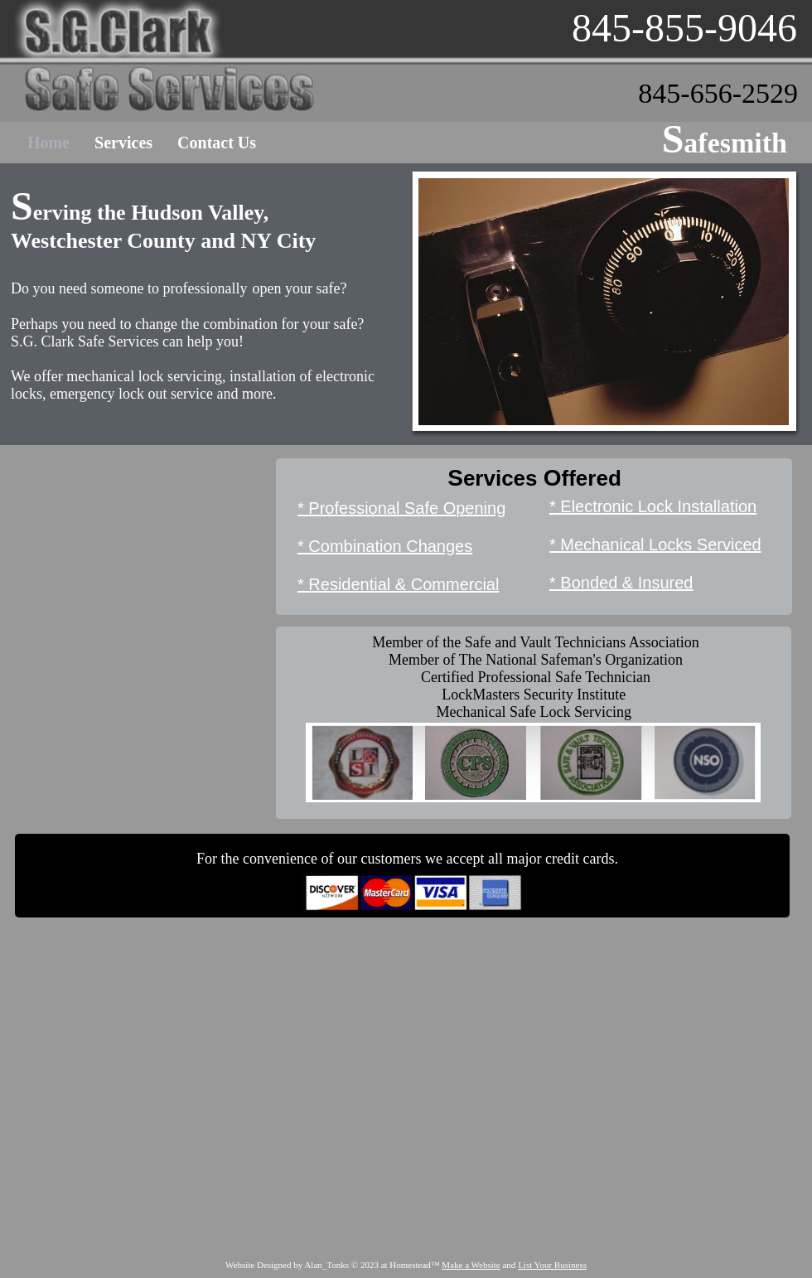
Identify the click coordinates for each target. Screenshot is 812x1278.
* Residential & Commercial (398, 584)
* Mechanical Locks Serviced (655, 544)
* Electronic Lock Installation (652, 506)
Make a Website (471, 1265)
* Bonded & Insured (621, 583)
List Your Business (552, 1265)
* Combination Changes (384, 546)
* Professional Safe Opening (401, 508)
